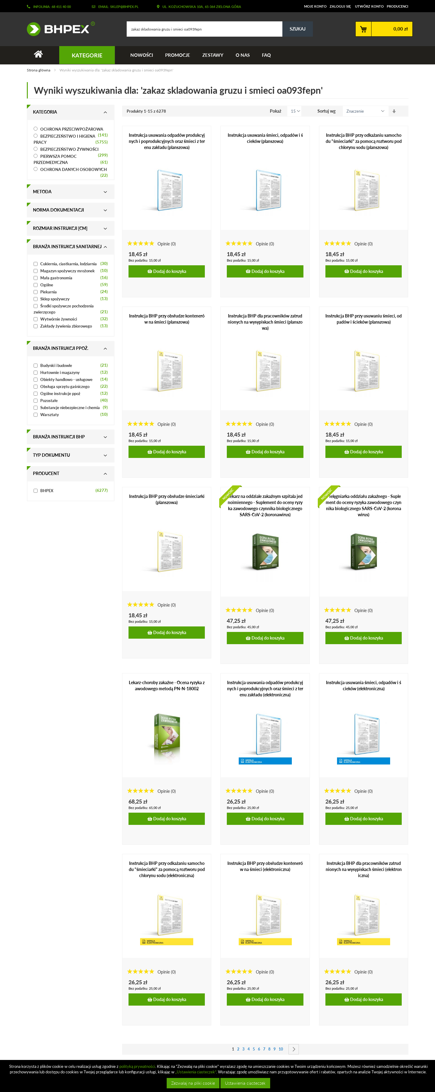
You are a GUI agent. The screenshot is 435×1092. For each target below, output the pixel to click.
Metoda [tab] (42, 191)
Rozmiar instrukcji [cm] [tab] (60, 228)
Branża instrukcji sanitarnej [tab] (67, 246)
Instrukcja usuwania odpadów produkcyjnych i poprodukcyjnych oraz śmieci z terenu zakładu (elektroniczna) (265, 688)
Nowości (141, 55)
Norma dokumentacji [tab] (58, 209)
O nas (243, 55)
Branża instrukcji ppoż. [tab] (60, 348)
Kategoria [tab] (45, 111)
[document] (218, 1076)
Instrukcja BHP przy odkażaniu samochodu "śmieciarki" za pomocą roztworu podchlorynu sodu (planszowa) (364, 141)
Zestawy (212, 55)
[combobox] (220, 29)
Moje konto (315, 6)
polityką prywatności (137, 1066)
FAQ (266, 55)
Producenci (397, 6)
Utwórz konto (369, 6)
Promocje (177, 55)
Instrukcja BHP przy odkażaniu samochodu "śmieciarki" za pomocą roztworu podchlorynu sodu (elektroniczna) (167, 869)
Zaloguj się (340, 6)
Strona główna (39, 70)
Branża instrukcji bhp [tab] (59, 436)
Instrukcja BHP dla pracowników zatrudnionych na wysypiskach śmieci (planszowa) (265, 322)
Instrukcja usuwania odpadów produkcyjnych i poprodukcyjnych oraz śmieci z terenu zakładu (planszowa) (167, 141)
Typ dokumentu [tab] (51, 455)
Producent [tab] (46, 473)
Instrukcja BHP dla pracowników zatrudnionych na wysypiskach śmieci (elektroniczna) (364, 869)
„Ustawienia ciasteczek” (195, 1071)
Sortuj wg (326, 111)
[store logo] (58, 28)
